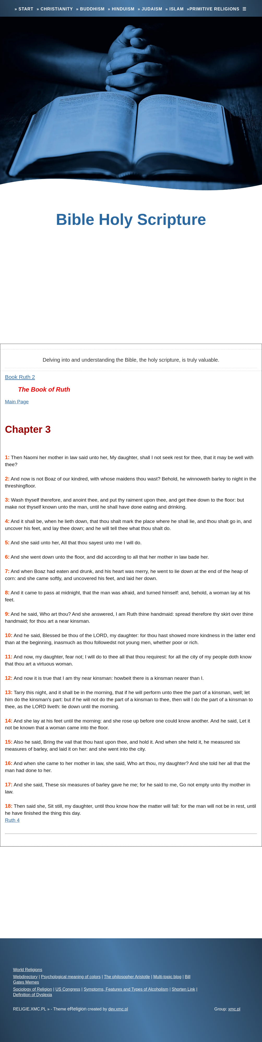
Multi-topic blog (167, 977)
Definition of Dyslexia (32, 994)
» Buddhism (90, 9)
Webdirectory (25, 977)
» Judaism (150, 9)
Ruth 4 (12, 820)
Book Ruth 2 (20, 377)
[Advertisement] (131, 298)
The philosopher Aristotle (127, 977)
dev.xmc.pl (118, 1009)
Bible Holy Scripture (131, 219)
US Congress (67, 989)
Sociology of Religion (32, 989)
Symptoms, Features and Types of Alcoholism (126, 989)
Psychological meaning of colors (71, 977)
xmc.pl (234, 1009)
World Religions (27, 969)
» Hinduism (121, 9)
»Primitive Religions (213, 9)
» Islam (174, 9)
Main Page (17, 401)
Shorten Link (183, 989)
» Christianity (55, 9)
